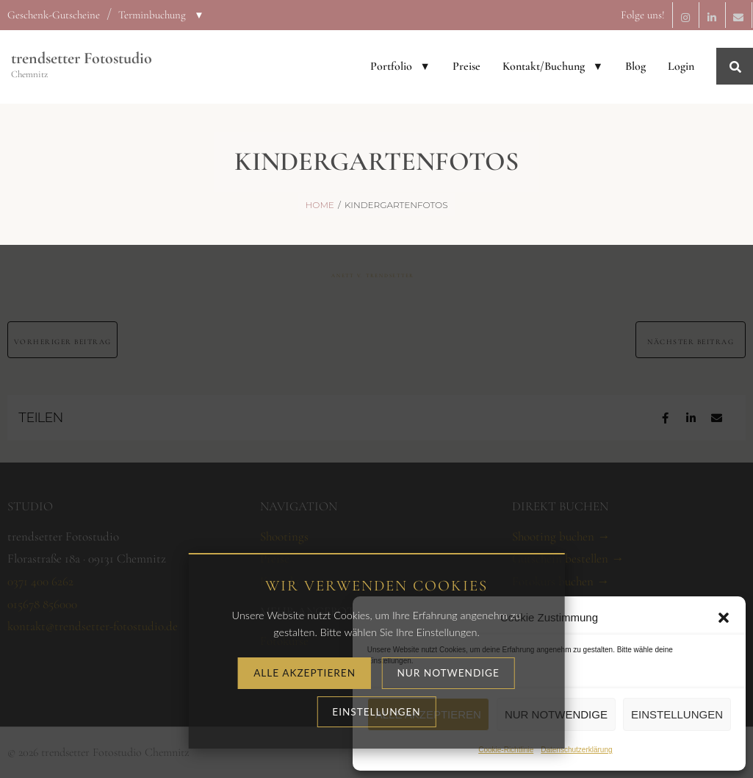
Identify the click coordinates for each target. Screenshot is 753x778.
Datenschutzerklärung (576, 750)
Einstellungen (677, 714)
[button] (723, 617)
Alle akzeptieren (428, 714)
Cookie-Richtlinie (505, 750)
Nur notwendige (556, 714)
